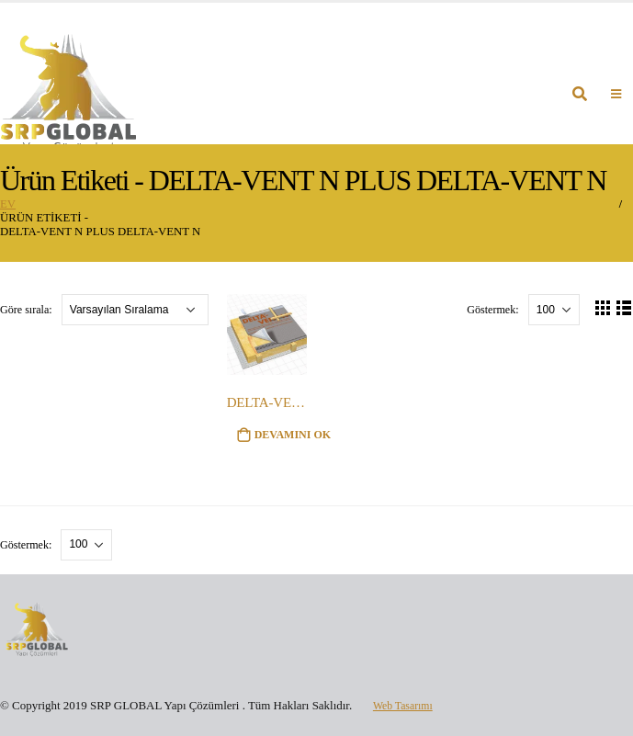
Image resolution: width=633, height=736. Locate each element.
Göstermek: (494, 309)
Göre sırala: (27, 309)
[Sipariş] (135, 309)
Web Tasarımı (406, 705)
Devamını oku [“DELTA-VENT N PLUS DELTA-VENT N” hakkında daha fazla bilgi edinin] (293, 434)
